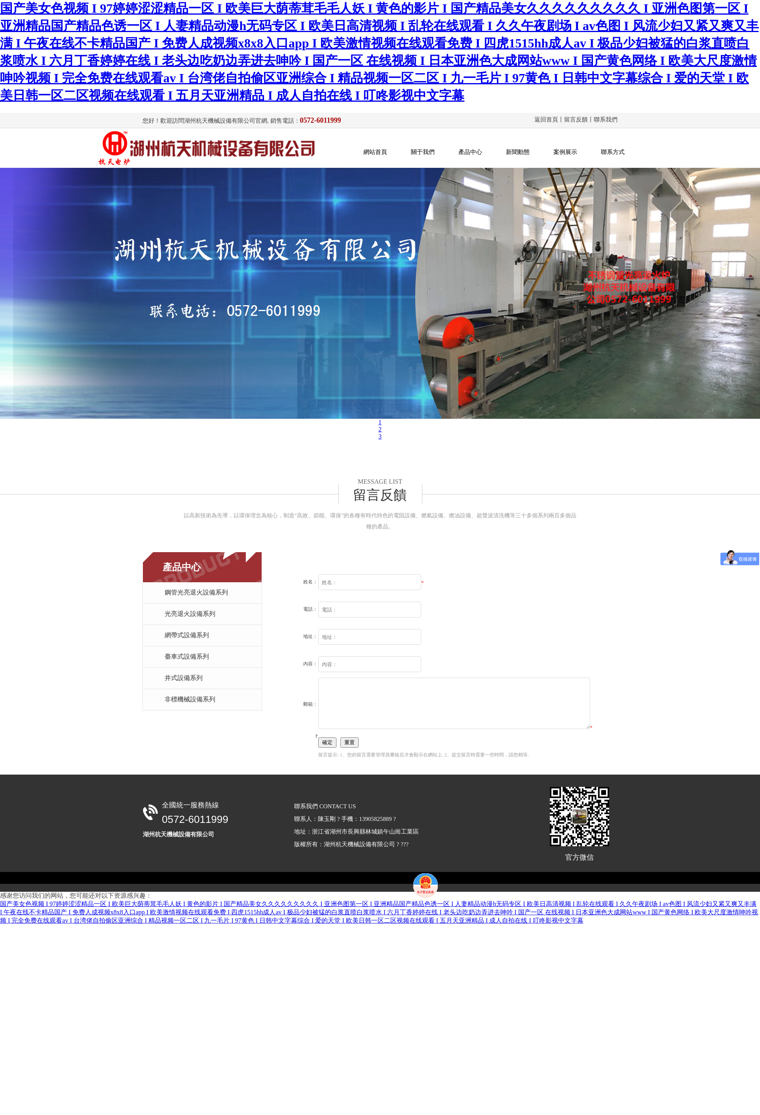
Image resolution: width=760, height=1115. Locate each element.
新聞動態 (518, 152)
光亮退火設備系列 (190, 613)
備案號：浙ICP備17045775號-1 (366, 897)
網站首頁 (375, 152)
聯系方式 (613, 152)
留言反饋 (576, 119)
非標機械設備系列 (190, 699)
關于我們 (423, 152)
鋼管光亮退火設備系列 (196, 592)
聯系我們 (606, 119)
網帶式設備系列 (187, 635)
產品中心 (470, 152)
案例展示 (565, 152)
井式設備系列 (184, 677)
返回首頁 (546, 119)
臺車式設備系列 (187, 656)
